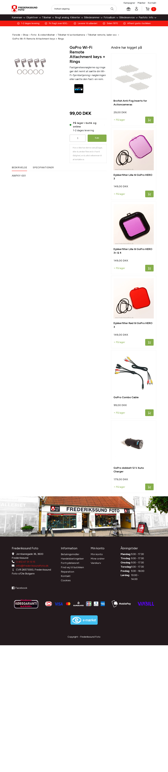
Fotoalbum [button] (111, 17)
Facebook (19, 587)
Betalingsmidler (70, 553)
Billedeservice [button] (128, 17)
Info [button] (152, 17)
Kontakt (152, 2)
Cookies (66, 579)
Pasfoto (143, 17)
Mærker (141, 2)
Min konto (97, 553)
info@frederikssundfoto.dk (32, 564)
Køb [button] (97, 137)
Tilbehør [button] (48, 17)
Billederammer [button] (93, 17)
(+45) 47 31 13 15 (25, 560)
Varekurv (96, 562)
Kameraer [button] (18, 17)
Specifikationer (43, 167)
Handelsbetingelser (72, 557)
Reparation (67, 570)
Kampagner (129, 2)
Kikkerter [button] (76, 17)
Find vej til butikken (72, 566)
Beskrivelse (19, 167)
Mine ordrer (98, 557)
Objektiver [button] (33, 17)
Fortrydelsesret (70, 562)
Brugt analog (62, 17)
